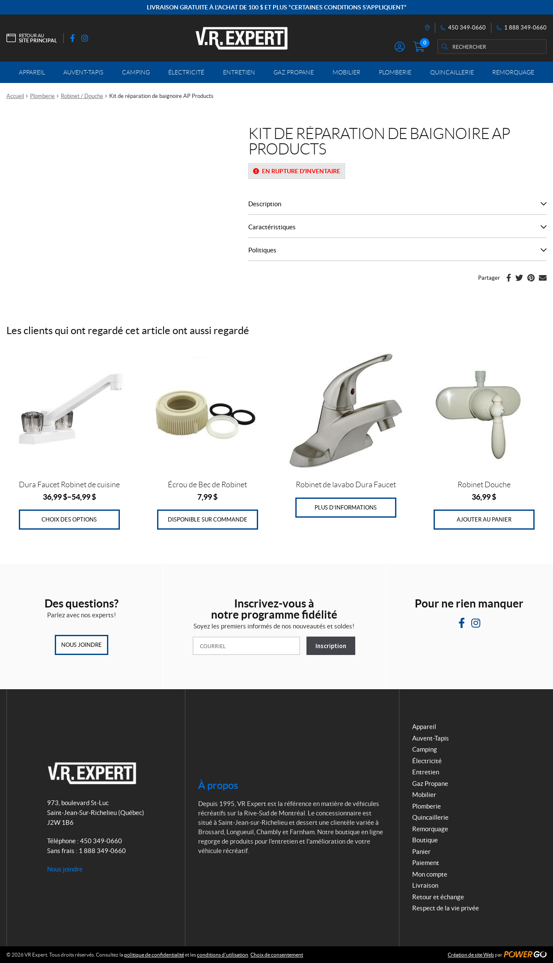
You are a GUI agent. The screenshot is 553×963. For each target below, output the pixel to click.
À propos (218, 785)
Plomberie (42, 96)
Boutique (425, 840)
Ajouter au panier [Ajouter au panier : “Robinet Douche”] (484, 519)
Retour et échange (438, 897)
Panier (421, 851)
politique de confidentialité (154, 954)
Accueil (15, 96)
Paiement (425, 862)
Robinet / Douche (82, 96)
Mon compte (429, 874)
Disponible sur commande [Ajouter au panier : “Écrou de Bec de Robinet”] (207, 519)
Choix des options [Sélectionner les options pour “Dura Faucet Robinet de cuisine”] (69, 519)
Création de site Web (471, 954)
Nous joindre (81, 645)
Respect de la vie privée (445, 908)
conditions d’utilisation (222, 954)
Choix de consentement (276, 954)
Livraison (425, 885)
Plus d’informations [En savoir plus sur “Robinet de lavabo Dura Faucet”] (346, 507)
